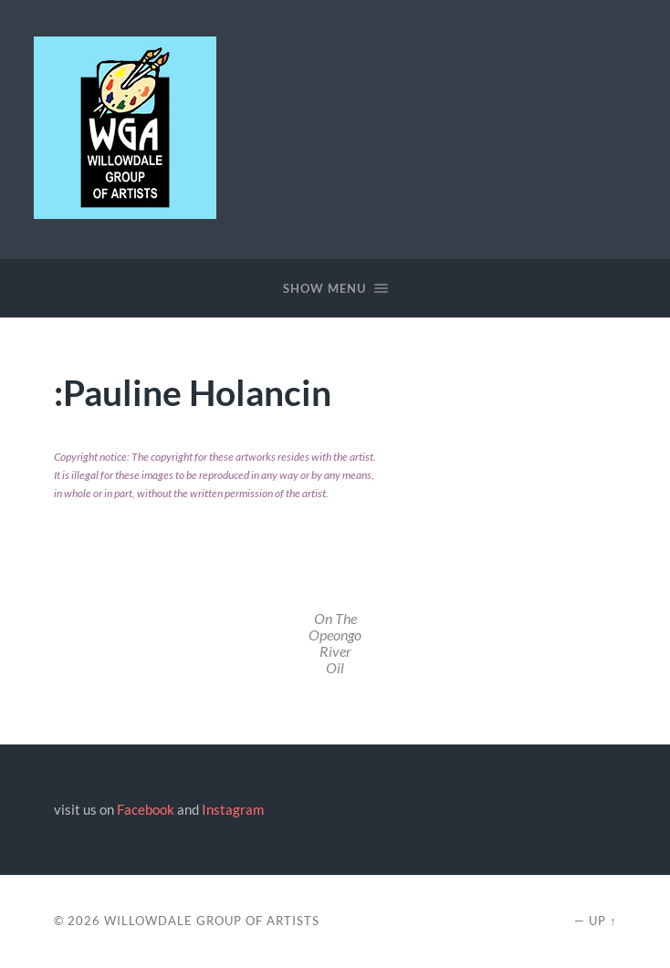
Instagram (233, 809)
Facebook (145, 809)
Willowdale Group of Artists (211, 920)
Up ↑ (602, 920)
